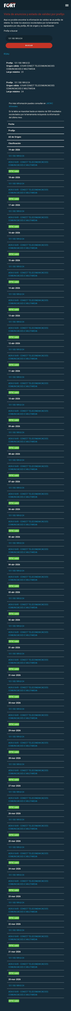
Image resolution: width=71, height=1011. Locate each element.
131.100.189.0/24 (16, 156)
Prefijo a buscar (11, 31)
